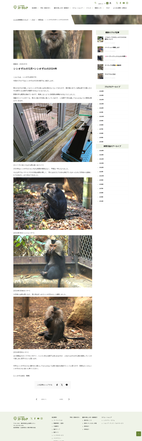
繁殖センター (98, 8)
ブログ (108, 8)
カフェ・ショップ (78, 8)
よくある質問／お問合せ (120, 8)
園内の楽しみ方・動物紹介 (61, 8)
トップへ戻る (138, 433)
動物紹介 (86, 426)
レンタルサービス (59, 435)
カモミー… (44, 399)
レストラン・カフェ (109, 420)
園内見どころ (88, 420)
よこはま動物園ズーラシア (20, 418)
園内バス (56, 432)
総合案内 (34, 8)
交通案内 (56, 426)
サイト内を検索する (95, 2)
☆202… (61, 399)
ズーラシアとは (58, 420)
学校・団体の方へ (45, 8)
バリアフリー (57, 438)
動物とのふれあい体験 (90, 423)
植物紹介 (86, 429)
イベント (88, 8)
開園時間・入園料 (59, 423)
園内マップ (57, 429)
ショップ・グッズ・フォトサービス (113, 423)
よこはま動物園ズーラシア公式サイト (20, 7)
